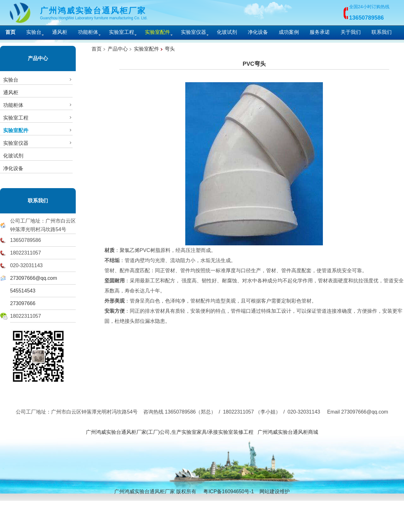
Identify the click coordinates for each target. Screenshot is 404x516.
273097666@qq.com (33, 278)
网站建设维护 (274, 491)
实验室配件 (146, 49)
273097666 (22, 303)
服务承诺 (320, 32)
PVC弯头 (254, 64)
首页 (97, 49)
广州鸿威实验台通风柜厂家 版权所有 (155, 491)
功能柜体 (88, 32)
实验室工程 (121, 32)
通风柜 (59, 32)
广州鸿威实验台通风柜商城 (288, 432)
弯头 (170, 49)
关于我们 (351, 32)
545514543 (22, 290)
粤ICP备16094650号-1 (228, 491)
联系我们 (381, 32)
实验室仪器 (193, 32)
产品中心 (38, 58)
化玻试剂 (227, 32)
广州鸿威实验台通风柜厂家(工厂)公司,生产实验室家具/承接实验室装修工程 (170, 432)
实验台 (33, 32)
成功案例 (289, 32)
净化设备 (258, 32)
